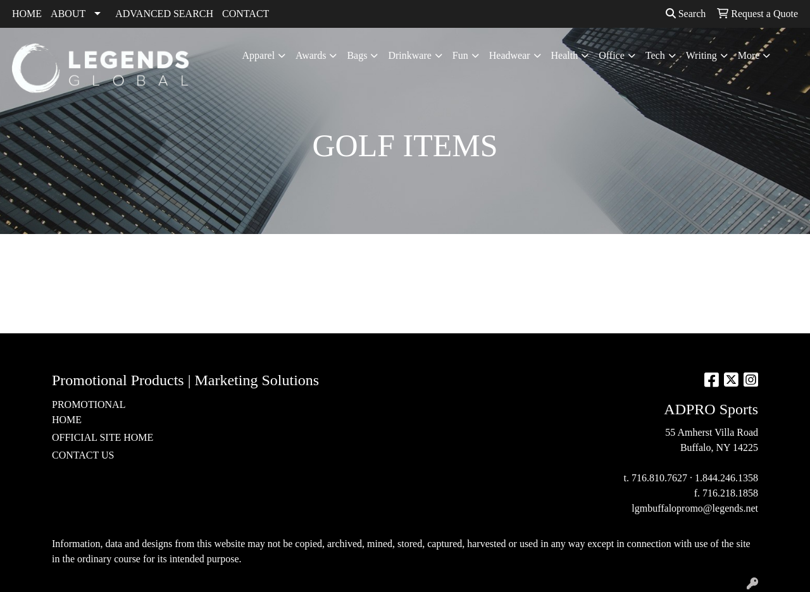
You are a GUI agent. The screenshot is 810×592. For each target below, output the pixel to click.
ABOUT (68, 13)
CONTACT (245, 13)
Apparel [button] (258, 55)
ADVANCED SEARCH (164, 13)
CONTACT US (83, 455)
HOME (27, 13)
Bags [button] (357, 55)
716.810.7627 (659, 477)
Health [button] (564, 55)
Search (686, 13)
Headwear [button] (509, 55)
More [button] (749, 55)
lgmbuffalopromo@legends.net (695, 508)
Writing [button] (701, 55)
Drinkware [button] (409, 55)
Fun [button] (460, 55)
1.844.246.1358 (726, 477)
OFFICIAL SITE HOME (102, 437)
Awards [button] (311, 55)
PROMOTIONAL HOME (88, 412)
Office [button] (612, 55)
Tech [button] (655, 55)
